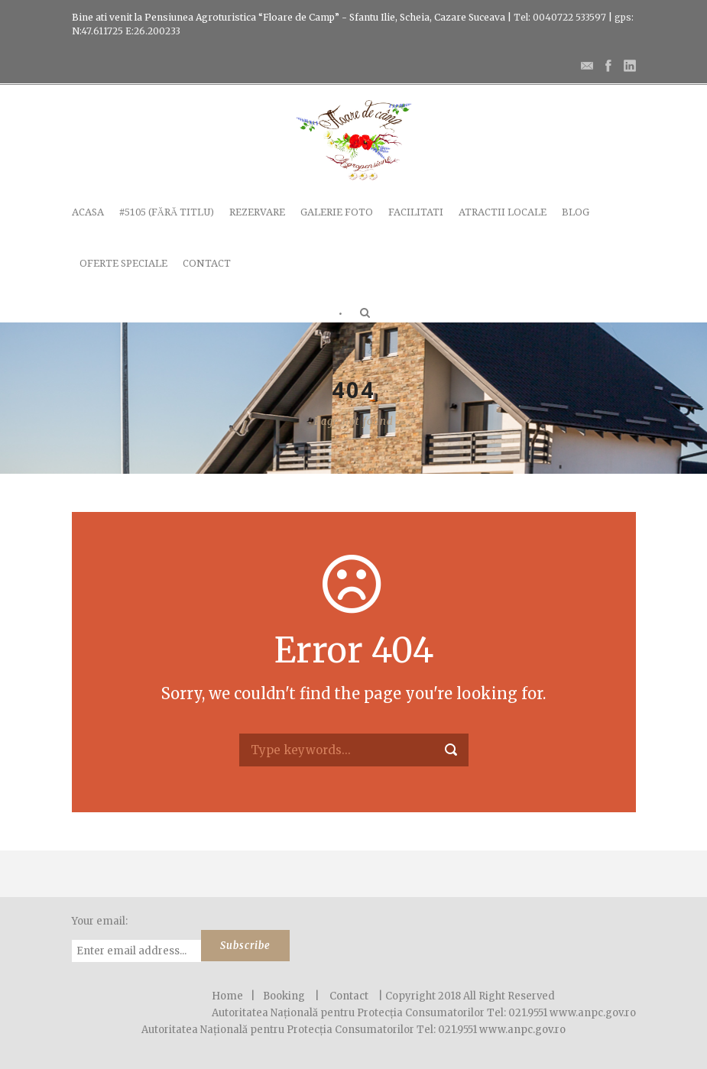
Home (227, 996)
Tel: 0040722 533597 (558, 17)
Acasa (88, 212)
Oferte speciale (123, 263)
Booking (284, 996)
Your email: (100, 921)
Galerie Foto (336, 212)
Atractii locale (502, 212)
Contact (207, 263)
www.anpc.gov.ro (522, 1029)
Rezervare (257, 212)
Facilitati (415, 212)
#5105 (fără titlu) (167, 212)
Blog (575, 212)
